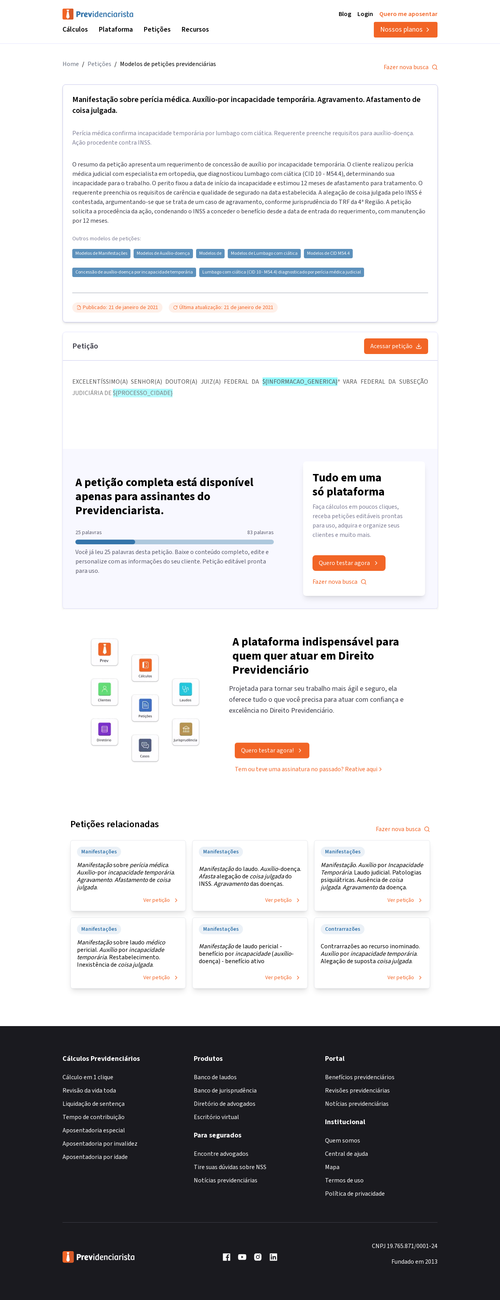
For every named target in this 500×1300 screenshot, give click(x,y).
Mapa (332, 1167)
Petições (157, 29)
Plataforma (116, 29)
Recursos (195, 29)
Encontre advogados (221, 1153)
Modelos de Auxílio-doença (163, 253)
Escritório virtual (216, 1117)
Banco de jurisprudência (225, 1090)
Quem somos (342, 1140)
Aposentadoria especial (93, 1130)
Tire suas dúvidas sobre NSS (230, 1167)
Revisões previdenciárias (357, 1090)
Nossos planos (405, 29)
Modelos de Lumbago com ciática (264, 253)
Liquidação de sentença (93, 1103)
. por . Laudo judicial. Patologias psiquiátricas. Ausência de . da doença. (372, 876)
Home (70, 64)
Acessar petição (396, 346)
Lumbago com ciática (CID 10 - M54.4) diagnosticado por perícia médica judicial (281, 272)
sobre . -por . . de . (126, 876)
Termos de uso (344, 1180)
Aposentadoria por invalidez (100, 1143)
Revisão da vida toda (89, 1090)
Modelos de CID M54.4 (328, 253)
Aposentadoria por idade (95, 1157)
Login (365, 14)
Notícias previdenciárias (225, 1180)
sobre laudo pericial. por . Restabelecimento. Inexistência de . (121, 954)
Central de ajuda (346, 1153)
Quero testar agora (349, 563)
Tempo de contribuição (93, 1117)
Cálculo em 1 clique (87, 1077)
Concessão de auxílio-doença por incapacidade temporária (134, 272)
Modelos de (210, 253)
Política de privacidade (355, 1193)
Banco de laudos (215, 1077)
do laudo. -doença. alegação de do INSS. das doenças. (250, 876)
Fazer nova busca (411, 67)
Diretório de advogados (224, 1103)
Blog (345, 14)
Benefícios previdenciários (360, 1077)
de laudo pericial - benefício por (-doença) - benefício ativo (246, 954)
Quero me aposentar (408, 14)
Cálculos (75, 29)
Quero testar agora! (272, 753)
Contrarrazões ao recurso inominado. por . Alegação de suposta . (370, 954)
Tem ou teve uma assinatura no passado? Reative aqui (309, 772)
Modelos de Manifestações (101, 253)
